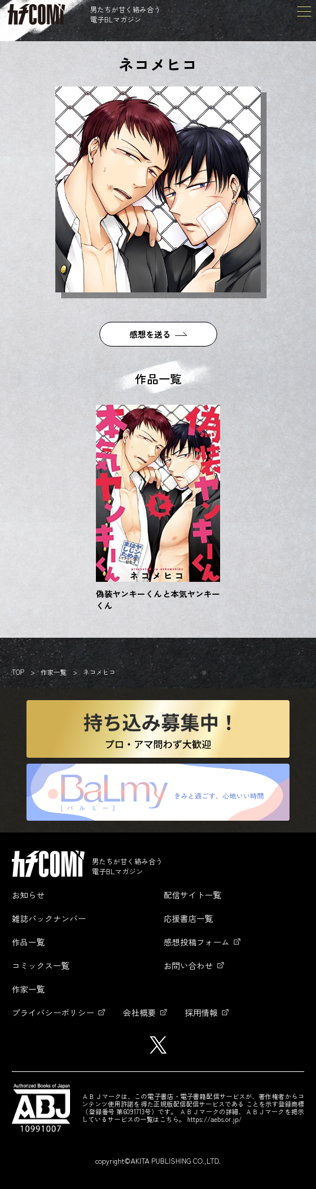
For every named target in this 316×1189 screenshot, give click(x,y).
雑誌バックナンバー (49, 918)
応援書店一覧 (188, 918)
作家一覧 (53, 672)
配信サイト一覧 (192, 895)
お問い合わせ (188, 965)
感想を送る (150, 334)
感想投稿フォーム (196, 942)
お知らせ (28, 895)
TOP (18, 672)
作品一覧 (28, 942)
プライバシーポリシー (53, 1012)
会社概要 (139, 1012)
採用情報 (201, 1012)
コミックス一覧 (40, 965)
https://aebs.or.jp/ (214, 1119)
